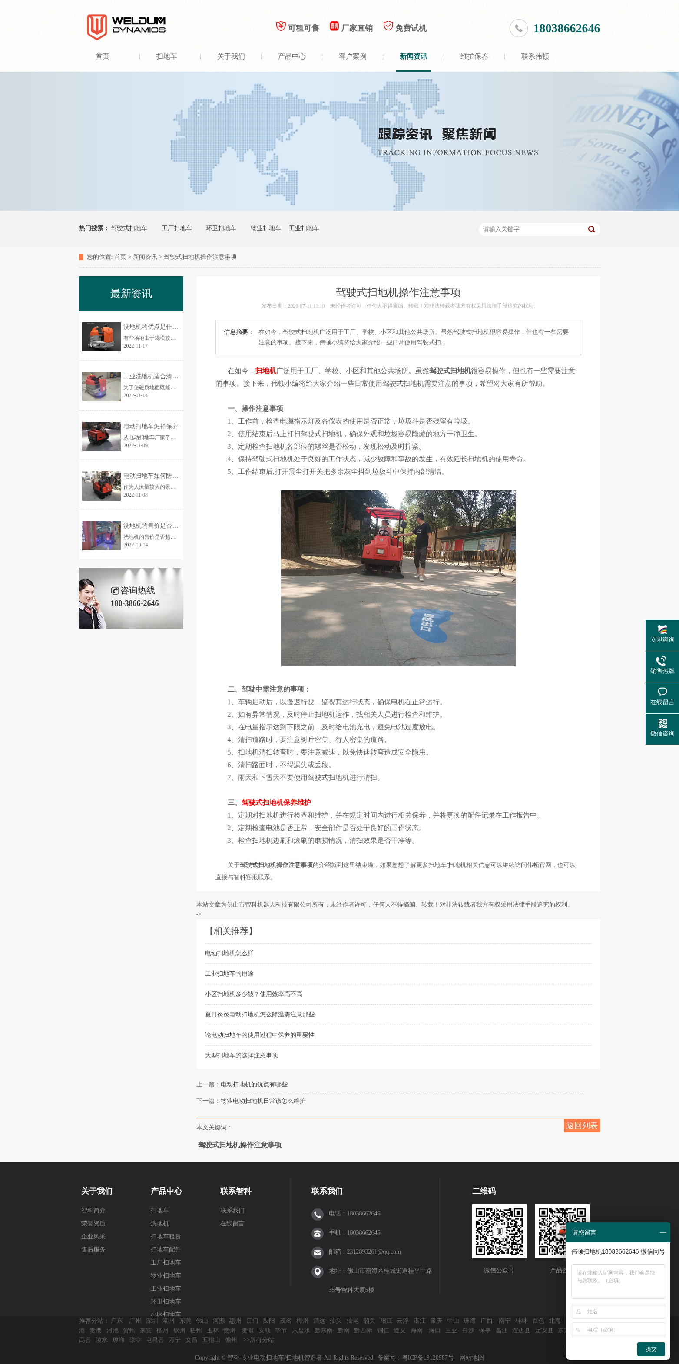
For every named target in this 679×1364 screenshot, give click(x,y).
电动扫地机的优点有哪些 (254, 1084)
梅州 (302, 1321)
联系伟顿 (535, 56)
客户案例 (353, 56)
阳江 (386, 1321)
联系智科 (236, 1191)
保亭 (485, 1330)
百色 (538, 1321)
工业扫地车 (304, 228)
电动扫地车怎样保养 (150, 426)
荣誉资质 (93, 1223)
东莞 (185, 1321)
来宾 (146, 1330)
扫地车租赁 (166, 1236)
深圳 (152, 1321)
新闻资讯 (413, 56)
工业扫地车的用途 (229, 973)
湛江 (420, 1321)
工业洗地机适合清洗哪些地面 (162, 376)
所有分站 (262, 1340)
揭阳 (269, 1321)
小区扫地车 (166, 1314)
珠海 (470, 1321)
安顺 (264, 1330)
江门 (252, 1321)
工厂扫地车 (177, 228)
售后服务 (93, 1249)
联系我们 (232, 1210)
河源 (219, 1321)
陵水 (102, 1340)
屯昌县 (155, 1340)
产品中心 (292, 56)
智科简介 (93, 1210)
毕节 (281, 1330)
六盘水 (301, 1330)
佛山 (202, 1321)
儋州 (231, 1340)
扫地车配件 (166, 1249)
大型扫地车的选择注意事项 (241, 1055)
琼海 (119, 1340)
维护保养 (474, 56)
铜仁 (383, 1330)
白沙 (468, 1330)
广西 (486, 1321)
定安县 (544, 1330)
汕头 (336, 1321)
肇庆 (436, 1321)
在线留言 (232, 1223)
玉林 (213, 1330)
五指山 (211, 1340)
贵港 (95, 1330)
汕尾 (353, 1321)
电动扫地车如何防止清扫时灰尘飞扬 (172, 476)
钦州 (179, 1330)
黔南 (344, 1330)
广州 (135, 1321)
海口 (435, 1330)
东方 (564, 1330)
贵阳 (248, 1330)
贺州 (129, 1330)
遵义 (400, 1330)
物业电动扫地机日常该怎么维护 (263, 1101)
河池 (112, 1330)
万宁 (175, 1340)
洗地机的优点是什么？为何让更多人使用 (178, 327)
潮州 (168, 1321)
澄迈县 (521, 1330)
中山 (453, 1321)
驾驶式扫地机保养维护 (276, 802)
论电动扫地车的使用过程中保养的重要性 (260, 1035)
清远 (319, 1321)
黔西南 (363, 1330)
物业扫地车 (266, 228)
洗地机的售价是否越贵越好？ (162, 526)
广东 (117, 1321)
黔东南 (324, 1330)
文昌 (191, 1340)
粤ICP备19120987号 (428, 1357)
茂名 (286, 1321)
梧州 (196, 1330)
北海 (555, 1321)
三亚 (451, 1330)
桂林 (521, 1321)
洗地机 (160, 1223)
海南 (417, 1330)
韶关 (369, 1321)
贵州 (229, 1330)
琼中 (135, 1340)
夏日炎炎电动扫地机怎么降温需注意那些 (260, 1014)
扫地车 (166, 56)
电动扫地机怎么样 (229, 953)
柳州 (162, 1330)
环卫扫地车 (221, 228)
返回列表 (582, 1125)
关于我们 (231, 56)
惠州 (235, 1321)
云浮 (403, 1321)
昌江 (502, 1330)
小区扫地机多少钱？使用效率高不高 (253, 994)
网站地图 (472, 1357)
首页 (102, 56)
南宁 (505, 1321)
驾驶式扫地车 (129, 228)
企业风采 (93, 1236)
